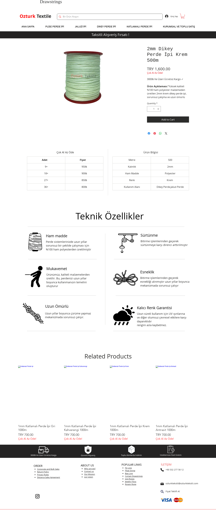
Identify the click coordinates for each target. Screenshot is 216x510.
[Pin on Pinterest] (154, 133)
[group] (108, 402)
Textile (35, 16)
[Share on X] (166, 133)
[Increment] (158, 109)
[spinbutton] (154, 109)
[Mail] (162, 484)
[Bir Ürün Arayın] (109, 17)
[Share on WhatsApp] (160, 133)
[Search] (162, 492)
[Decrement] (149, 109)
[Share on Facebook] (149, 133)
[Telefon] (162, 470)
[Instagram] (37, 496)
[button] (183, 16)
